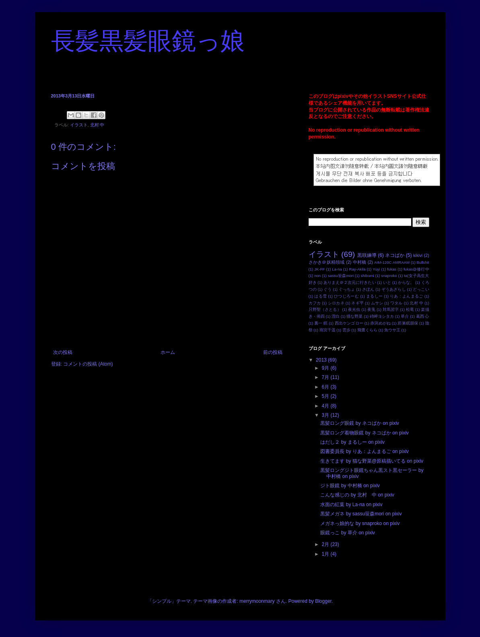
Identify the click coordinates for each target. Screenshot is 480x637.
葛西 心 (422, 316)
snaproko (389, 275)
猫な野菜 (354, 316)
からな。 (406, 282)
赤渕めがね (380, 323)
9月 (325, 368)
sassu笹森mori (341, 275)
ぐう (327, 289)
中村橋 (360, 262)
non (317, 275)
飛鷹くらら (367, 330)
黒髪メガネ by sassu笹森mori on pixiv (361, 514)
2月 (325, 544)
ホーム (168, 352)
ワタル (396, 303)
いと (387, 282)
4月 (325, 406)
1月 (325, 554)
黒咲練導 (367, 255)
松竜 (410, 309)
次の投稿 (62, 352)
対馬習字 (391, 309)
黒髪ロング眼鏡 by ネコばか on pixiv (359, 423)
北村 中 (97, 124)
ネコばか (394, 255)
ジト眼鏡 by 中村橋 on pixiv (349, 485)
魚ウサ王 (392, 330)
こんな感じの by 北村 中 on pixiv (357, 495)
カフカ (315, 303)
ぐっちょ (347, 289)
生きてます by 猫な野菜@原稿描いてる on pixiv (371, 461)
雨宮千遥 (327, 330)
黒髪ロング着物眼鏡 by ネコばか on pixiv (364, 433)
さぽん (368, 289)
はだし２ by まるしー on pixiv (352, 442)
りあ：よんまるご (406, 296)
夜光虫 (354, 309)
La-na (337, 269)
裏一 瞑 (321, 323)
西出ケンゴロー (349, 323)
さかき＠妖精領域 (327, 262)
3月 (325, 415)
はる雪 (320, 296)
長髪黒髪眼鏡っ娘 (148, 41)
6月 (325, 387)
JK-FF (319, 269)
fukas (391, 269)
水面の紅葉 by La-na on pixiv (351, 504)
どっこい (421, 289)
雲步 (346, 330)
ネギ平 (357, 303)
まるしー (374, 296)
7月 (325, 377)
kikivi (417, 255)
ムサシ (377, 303)
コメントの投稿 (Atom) (88, 364)
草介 (405, 316)
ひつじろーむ (346, 296)
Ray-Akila (357, 269)
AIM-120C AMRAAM (392, 262)
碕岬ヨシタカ (382, 316)
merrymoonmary (256, 601)
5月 (325, 396)
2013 (322, 360)
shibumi (367, 275)
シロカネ (336, 303)
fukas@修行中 (416, 269)
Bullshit (423, 262)
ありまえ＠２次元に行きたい (349, 282)
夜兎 (371, 309)
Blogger (323, 601)
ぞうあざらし (393, 289)
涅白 (336, 316)
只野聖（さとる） (325, 309)
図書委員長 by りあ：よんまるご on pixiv (364, 451)
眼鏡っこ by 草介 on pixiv (347, 533)
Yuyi (376, 269)
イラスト (79, 124)
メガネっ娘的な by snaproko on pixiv (360, 523)
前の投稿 (272, 352)
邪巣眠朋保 (408, 323)
